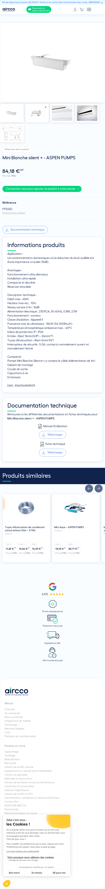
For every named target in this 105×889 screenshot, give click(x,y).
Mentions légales (14, 728)
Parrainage (11, 725)
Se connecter (12, 713)
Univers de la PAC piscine (19, 767)
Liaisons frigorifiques (17, 790)
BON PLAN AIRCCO (15, 805)
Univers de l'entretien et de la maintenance (29, 782)
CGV (7, 732)
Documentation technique (27, 229)
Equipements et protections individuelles (28, 771)
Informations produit (13, 213)
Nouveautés (12, 809)
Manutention (12, 759)
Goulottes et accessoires (19, 786)
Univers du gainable (16, 774)
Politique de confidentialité (20, 736)
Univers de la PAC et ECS (19, 794)
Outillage (10, 755)
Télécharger (55, 434)
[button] (89, 488)
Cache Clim (11, 801)
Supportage (12, 751)
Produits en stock (15, 746)
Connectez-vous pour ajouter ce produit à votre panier (40, 188)
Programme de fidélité (18, 721)
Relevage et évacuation (18, 778)
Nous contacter (14, 717)
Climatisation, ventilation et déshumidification (32, 798)
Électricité (10, 763)
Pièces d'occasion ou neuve (21, 813)
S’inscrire (10, 709)
